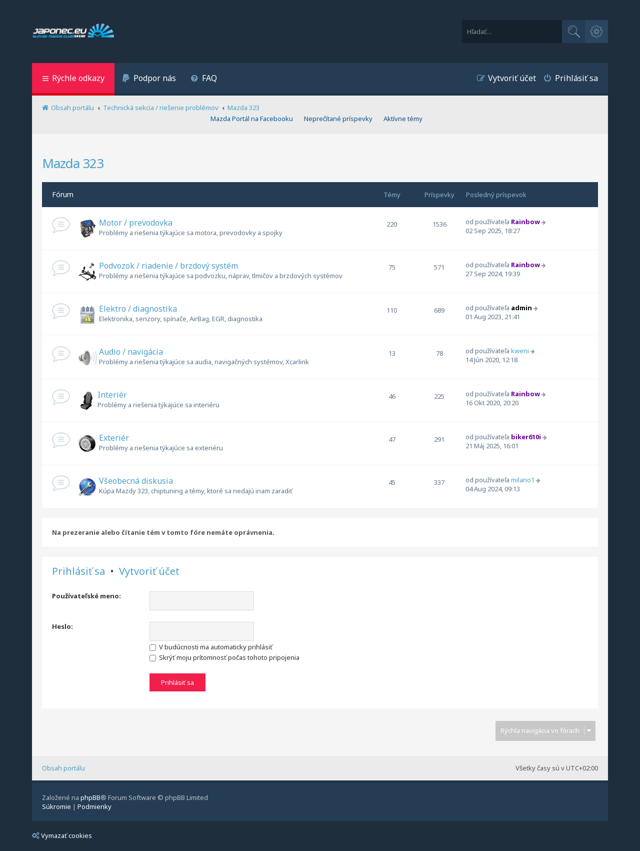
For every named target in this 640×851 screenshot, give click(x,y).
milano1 (522, 479)
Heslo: (62, 626)
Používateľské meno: (86, 595)
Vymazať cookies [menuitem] (62, 835)
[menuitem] (149, 79)
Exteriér (114, 437)
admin (521, 307)
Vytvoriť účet (149, 571)
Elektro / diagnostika (138, 308)
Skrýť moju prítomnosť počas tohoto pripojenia (225, 657)
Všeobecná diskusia (136, 480)
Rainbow (525, 221)
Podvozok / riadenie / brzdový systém (168, 265)
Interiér (112, 394)
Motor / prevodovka (135, 222)
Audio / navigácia (131, 351)
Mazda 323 (73, 163)
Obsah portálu (63, 767)
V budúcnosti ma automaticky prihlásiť (211, 646)
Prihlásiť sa (78, 571)
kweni (520, 350)
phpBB (90, 797)
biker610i (526, 436)
